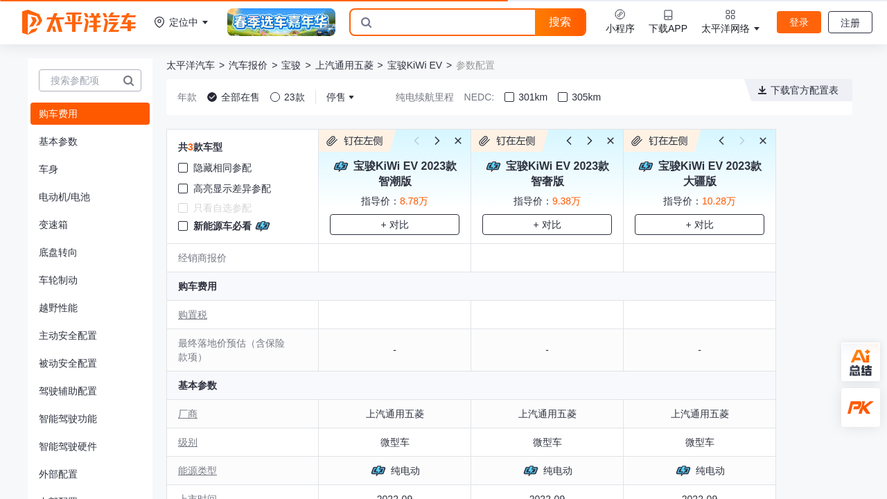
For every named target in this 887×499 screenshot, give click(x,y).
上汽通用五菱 (344, 65)
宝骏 (291, 65)
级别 (187, 442)
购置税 (192, 314)
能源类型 (197, 470)
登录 (799, 22)
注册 (850, 22)
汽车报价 (248, 65)
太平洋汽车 (190, 65)
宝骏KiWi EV (414, 65)
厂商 (187, 413)
